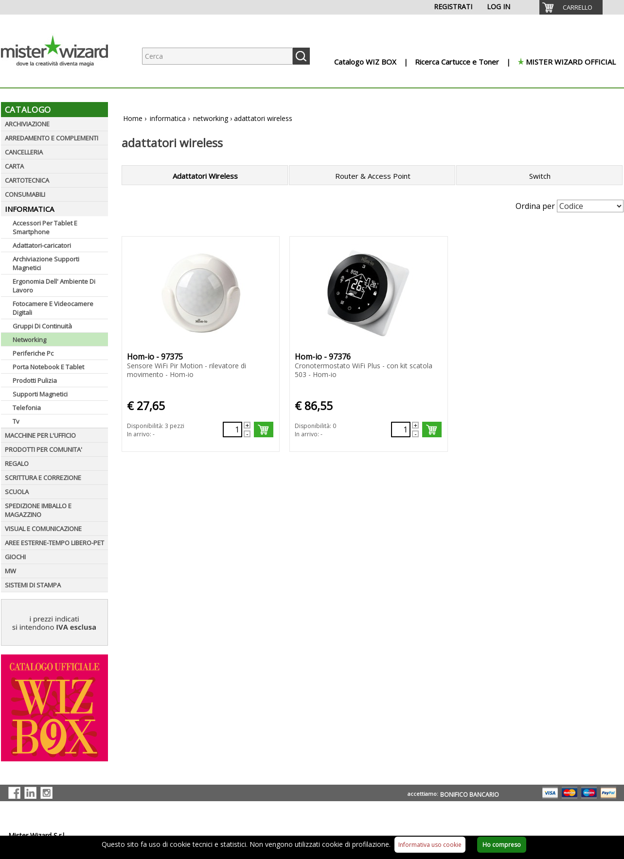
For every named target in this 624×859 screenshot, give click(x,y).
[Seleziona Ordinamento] (590, 206)
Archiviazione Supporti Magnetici (46, 263)
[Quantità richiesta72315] (400, 429)
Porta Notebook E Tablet (48, 366)
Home (133, 118)
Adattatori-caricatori (42, 245)
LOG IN (498, 6)
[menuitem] (571, 7)
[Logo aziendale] (62, 78)
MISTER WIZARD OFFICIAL (571, 62)
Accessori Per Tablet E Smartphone (45, 227)
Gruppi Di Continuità (42, 326)
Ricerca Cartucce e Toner (457, 62)
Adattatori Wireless (205, 176)
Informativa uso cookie (430, 845)
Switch (540, 176)
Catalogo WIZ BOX (365, 62)
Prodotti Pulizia (35, 380)
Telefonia (27, 407)
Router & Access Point (372, 176)
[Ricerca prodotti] (217, 56)
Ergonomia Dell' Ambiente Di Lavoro (54, 285)
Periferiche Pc (33, 353)
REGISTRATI (453, 6)
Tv (16, 421)
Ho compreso (501, 845)
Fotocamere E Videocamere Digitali (53, 308)
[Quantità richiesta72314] (232, 429)
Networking (29, 339)
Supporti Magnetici (40, 394)
